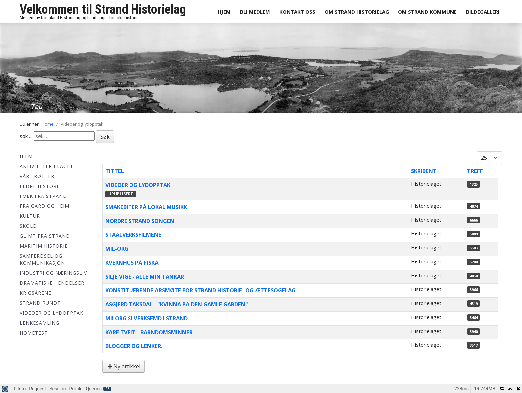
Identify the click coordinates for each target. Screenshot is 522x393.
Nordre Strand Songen (139, 221)
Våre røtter (37, 176)
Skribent (424, 171)
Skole (28, 226)
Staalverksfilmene (133, 234)
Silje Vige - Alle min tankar (144, 276)
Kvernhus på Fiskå (132, 262)
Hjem (224, 11)
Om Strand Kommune (427, 11)
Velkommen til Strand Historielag (103, 9)
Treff (475, 171)
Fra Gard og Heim (44, 206)
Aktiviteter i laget (46, 166)
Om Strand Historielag (357, 11)
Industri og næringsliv (53, 273)
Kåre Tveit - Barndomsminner (149, 332)
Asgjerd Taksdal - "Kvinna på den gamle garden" (176, 304)
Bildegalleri (483, 11)
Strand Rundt (40, 303)
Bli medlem (255, 11)
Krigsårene (35, 293)
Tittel (114, 171)
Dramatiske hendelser (52, 283)
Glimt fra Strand (45, 236)
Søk (105, 136)
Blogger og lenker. (133, 346)
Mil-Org (117, 248)
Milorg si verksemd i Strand (146, 318)
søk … (26, 136)
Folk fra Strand (43, 196)
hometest (34, 333)
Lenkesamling (39, 323)
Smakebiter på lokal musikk (146, 207)
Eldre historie (40, 186)
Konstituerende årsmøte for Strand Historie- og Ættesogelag (200, 290)
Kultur (30, 216)
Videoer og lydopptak (51, 313)
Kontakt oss (297, 11)
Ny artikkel (123, 366)
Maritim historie (44, 246)
